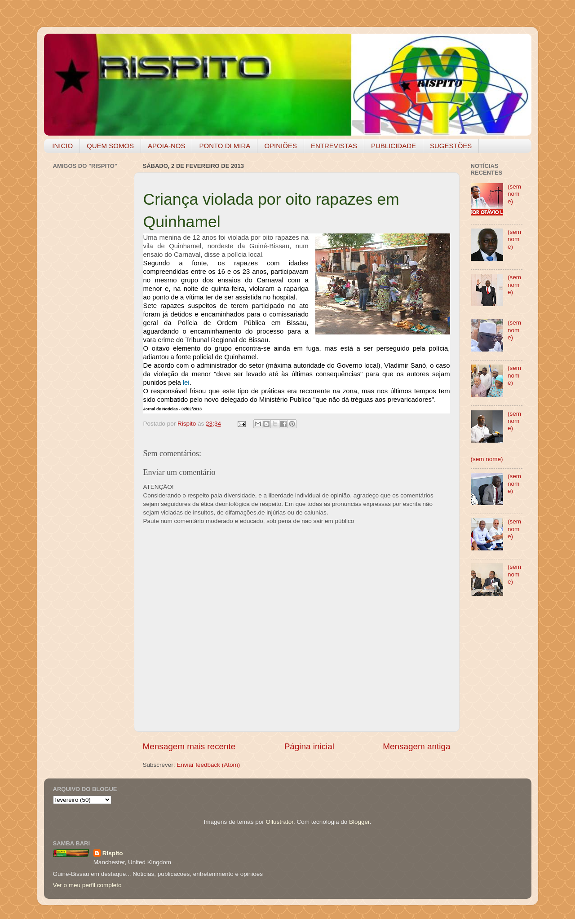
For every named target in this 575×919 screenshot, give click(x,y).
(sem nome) (514, 193)
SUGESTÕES (451, 146)
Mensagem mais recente (189, 746)
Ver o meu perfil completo (87, 885)
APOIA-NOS (166, 146)
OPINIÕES (280, 146)
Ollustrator (280, 821)
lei (186, 382)
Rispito (112, 853)
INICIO (62, 146)
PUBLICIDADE (393, 146)
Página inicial (309, 746)
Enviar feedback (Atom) (208, 764)
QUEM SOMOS (110, 146)
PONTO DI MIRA (224, 146)
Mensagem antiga (416, 746)
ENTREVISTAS (334, 146)
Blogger (359, 821)
